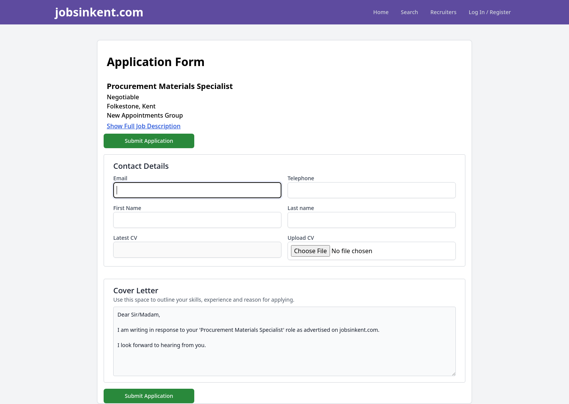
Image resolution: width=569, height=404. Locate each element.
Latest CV (125, 237)
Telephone (301, 178)
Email (120, 178)
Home (381, 12)
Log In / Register (490, 12)
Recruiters (443, 12)
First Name (127, 208)
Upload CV (301, 237)
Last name (301, 208)
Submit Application (149, 140)
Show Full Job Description (143, 126)
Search (409, 12)
